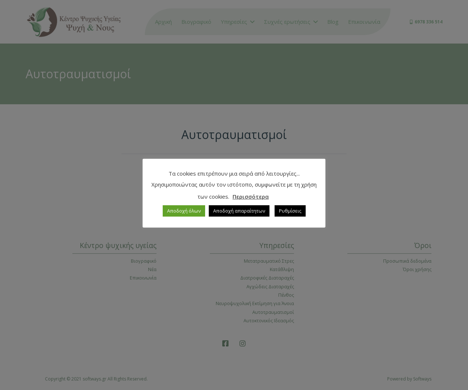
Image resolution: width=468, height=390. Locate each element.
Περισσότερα (251, 196)
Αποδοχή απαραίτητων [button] (239, 210)
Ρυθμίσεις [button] (290, 210)
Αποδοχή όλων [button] (184, 210)
